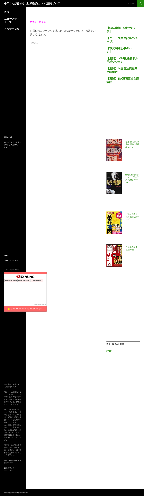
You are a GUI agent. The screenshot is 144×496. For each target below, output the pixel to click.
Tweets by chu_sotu (11, 260)
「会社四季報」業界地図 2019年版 (133, 216)
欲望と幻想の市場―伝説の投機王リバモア (132, 144)
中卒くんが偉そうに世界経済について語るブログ (32, 3)
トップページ (130, 3)
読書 (109, 350)
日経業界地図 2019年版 (132, 248)
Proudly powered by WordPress (16, 492)
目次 (6, 11)
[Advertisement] (125, 113)
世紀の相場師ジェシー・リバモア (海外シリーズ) (132, 178)
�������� (40, 304)
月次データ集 (11, 28)
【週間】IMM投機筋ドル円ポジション (122, 60)
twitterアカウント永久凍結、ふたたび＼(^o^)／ (12, 144)
